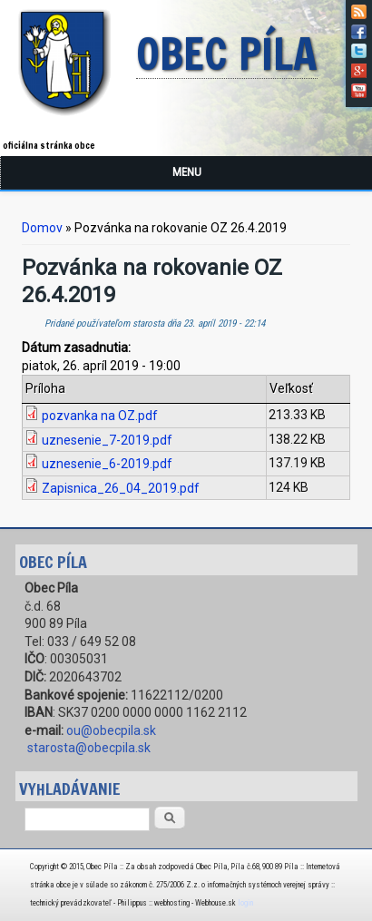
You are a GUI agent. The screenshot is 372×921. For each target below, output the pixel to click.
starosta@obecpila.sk (89, 747)
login (245, 902)
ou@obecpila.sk (111, 730)
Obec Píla (227, 55)
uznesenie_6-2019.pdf (107, 463)
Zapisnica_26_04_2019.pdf (121, 488)
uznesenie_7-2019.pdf (107, 440)
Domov (42, 227)
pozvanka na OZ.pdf (100, 415)
